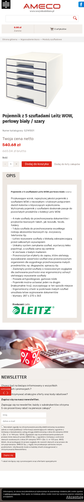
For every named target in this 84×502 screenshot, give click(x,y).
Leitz (27, 304)
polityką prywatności (12, 494)
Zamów (17, 30)
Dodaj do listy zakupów (67, 164)
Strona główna (9, 39)
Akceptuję (74, 497)
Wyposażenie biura (30, 39)
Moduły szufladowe (52, 39)
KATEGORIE (6, 389)
